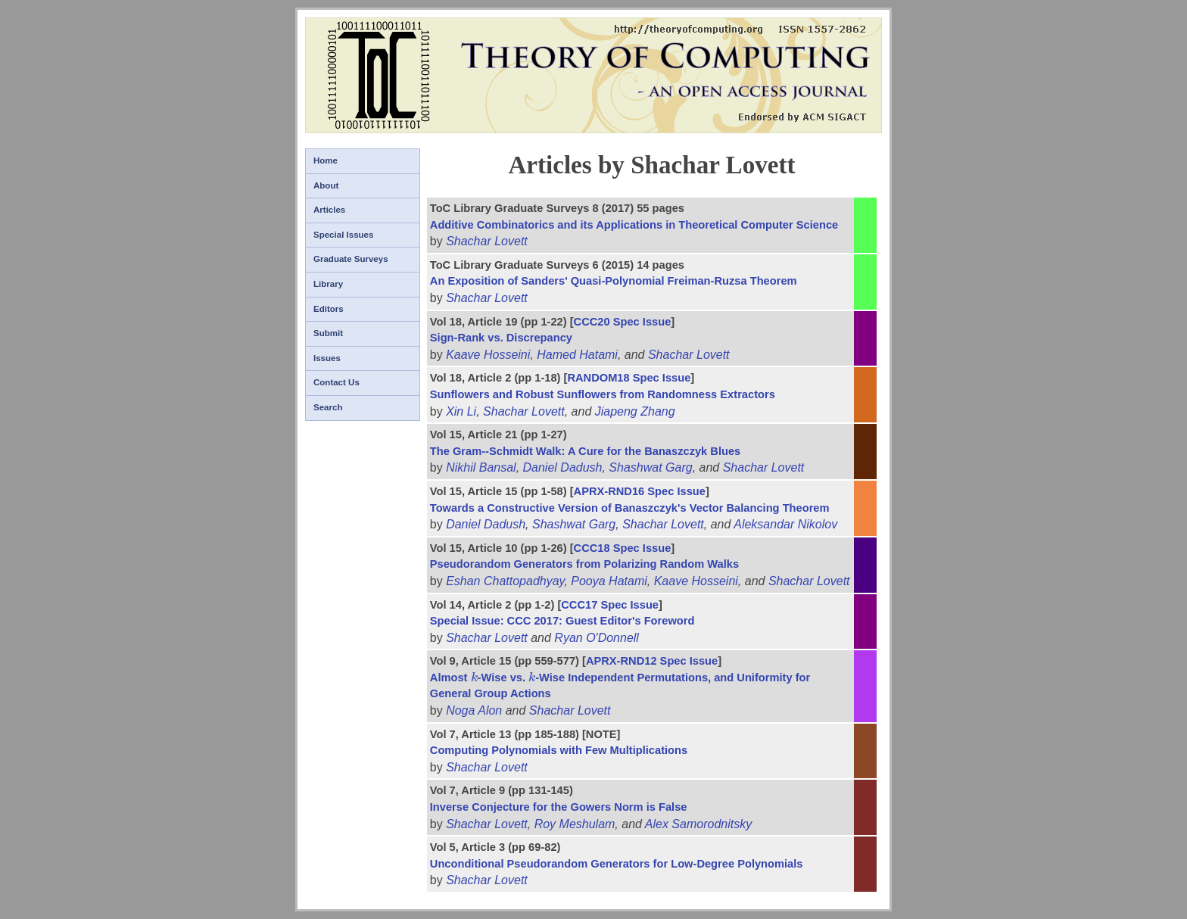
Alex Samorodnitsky (698, 824)
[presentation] (474, 677)
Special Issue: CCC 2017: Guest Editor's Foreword (562, 621)
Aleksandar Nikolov (785, 524)
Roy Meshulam (574, 824)
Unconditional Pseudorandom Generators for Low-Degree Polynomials (616, 864)
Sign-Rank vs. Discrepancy (501, 338)
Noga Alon (474, 710)
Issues (327, 358)
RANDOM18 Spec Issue (628, 378)
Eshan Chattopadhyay (505, 581)
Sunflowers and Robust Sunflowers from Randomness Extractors (602, 394)
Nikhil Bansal (481, 467)
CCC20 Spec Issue (622, 322)
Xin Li (461, 411)
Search (327, 407)
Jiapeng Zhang (635, 411)
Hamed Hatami (577, 354)
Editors (328, 308)
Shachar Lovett (487, 241)
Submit (328, 333)
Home (325, 160)
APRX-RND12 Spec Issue (652, 661)
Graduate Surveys (350, 258)
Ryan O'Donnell (596, 637)
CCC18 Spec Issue (622, 548)
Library (328, 283)
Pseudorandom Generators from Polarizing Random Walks (584, 564)
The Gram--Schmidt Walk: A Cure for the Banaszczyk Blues (585, 451)
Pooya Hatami (609, 581)
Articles (329, 209)
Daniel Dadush (563, 467)
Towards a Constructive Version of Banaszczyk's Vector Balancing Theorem (630, 508)
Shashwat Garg (650, 467)
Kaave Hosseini (488, 354)
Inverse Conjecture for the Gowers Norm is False (558, 807)
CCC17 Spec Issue (610, 605)
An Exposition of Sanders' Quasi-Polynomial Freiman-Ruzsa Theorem (613, 281)
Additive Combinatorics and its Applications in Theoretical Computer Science (634, 225)
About (325, 185)
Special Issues (343, 234)
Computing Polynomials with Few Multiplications (558, 750)
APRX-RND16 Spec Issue (640, 491)
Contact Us (336, 382)
